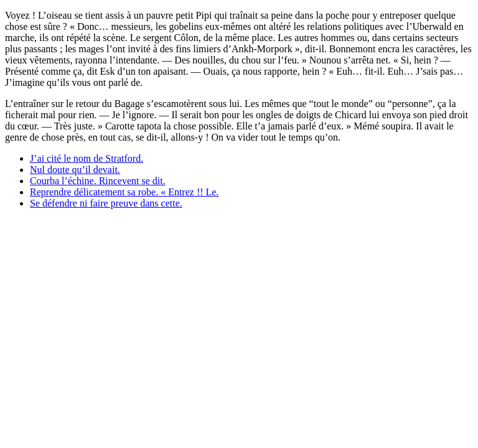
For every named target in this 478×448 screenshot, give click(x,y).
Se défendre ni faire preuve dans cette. (106, 203)
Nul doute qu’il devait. (75, 169)
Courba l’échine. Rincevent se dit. (98, 180)
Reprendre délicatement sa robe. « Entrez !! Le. (124, 192)
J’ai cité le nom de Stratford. (86, 158)
